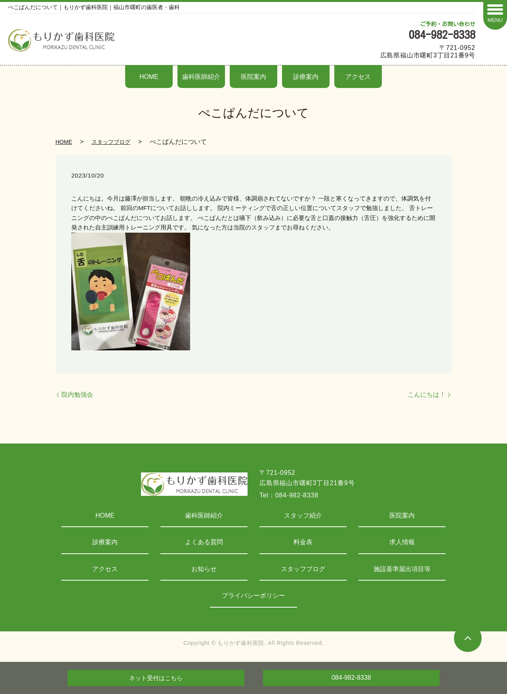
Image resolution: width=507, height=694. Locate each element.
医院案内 (253, 76)
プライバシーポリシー (253, 595)
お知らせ (204, 569)
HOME (148, 76)
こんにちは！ (427, 394)
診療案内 (305, 76)
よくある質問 (204, 542)
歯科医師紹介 (201, 76)
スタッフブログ (110, 142)
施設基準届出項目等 (402, 569)
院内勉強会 (77, 394)
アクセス (358, 76)
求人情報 (402, 542)
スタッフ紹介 (303, 515)
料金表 (303, 542)
